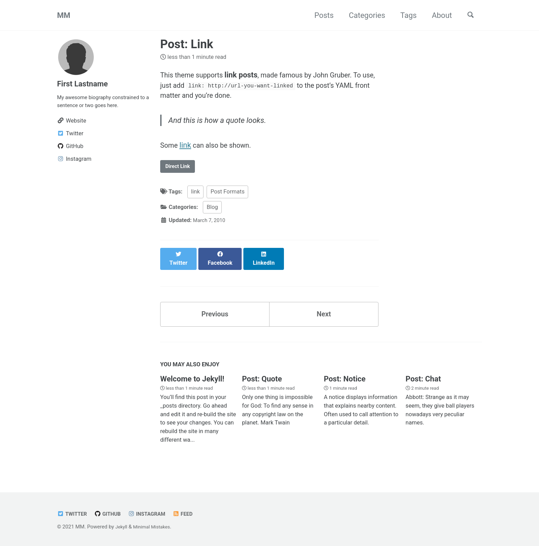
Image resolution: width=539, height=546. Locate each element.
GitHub (111, 514)
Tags (404, 15)
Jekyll (122, 527)
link (187, 150)
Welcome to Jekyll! (192, 381)
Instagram (152, 514)
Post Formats (227, 199)
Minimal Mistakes (154, 527)
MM (63, 15)
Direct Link (180, 172)
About (437, 15)
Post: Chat (423, 381)
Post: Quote (262, 381)
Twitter (73, 514)
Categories (362, 15)
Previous (215, 315)
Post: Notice (344, 381)
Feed (191, 514)
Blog (212, 214)
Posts (319, 15)
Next (324, 315)
